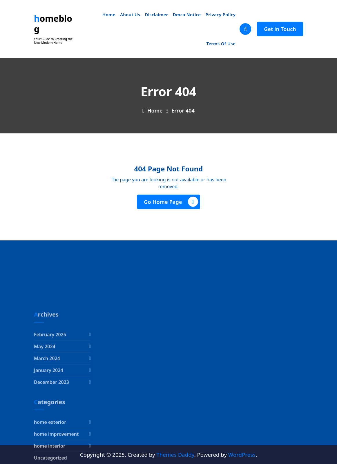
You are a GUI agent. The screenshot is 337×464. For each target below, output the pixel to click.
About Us (130, 14)
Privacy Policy (221, 14)
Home (108, 14)
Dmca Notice (187, 14)
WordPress (242, 454)
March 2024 (47, 391)
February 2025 (50, 367)
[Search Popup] (245, 29)
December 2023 (51, 415)
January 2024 (48, 403)
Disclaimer (156, 14)
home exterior (50, 455)
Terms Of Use (220, 43)
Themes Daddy (175, 454)
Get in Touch (280, 29)
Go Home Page (171, 202)
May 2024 (44, 379)
